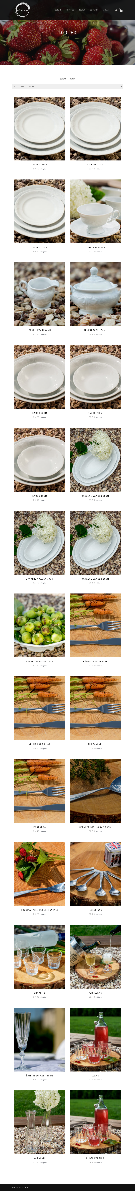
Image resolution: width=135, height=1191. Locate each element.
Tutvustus (70, 10)
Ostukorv (93, 10)
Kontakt (106, 10)
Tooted (82, 10)
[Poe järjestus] (67, 86)
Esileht (58, 10)
